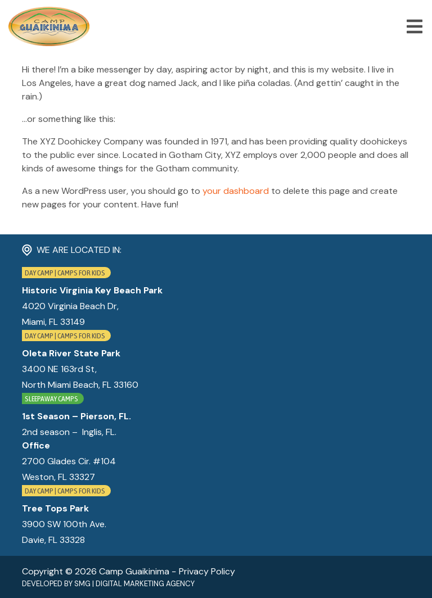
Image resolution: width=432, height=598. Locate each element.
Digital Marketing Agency (145, 583)
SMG (82, 583)
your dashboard (235, 191)
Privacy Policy (207, 571)
